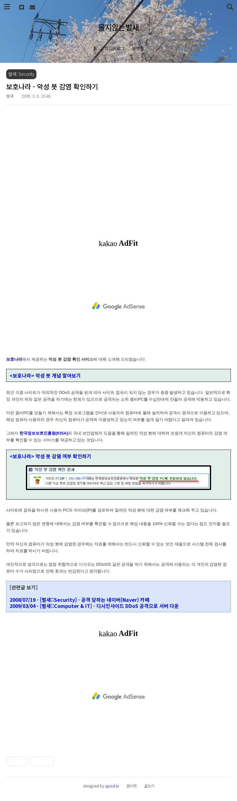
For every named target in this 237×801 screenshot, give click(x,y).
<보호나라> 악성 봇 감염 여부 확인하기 (50, 456)
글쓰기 (149, 785)
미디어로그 (115, 48)
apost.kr (112, 785)
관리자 (132, 785)
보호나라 (14, 359)
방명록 (138, 48)
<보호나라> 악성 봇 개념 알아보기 (45, 375)
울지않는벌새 (118, 27)
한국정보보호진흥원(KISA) (43, 433)
